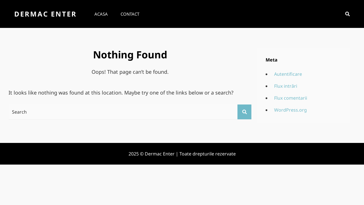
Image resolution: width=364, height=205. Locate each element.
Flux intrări (285, 86)
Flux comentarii (290, 98)
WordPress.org (290, 110)
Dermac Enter (45, 14)
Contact (130, 14)
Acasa (101, 14)
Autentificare (288, 74)
